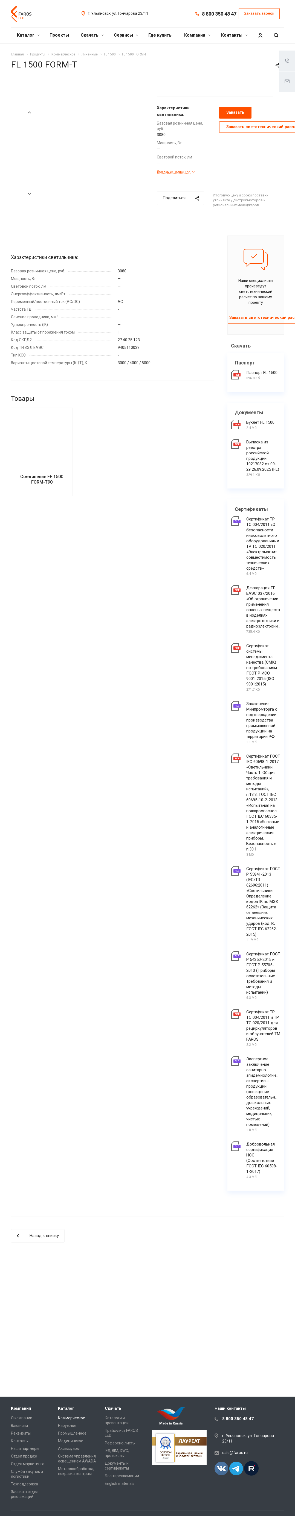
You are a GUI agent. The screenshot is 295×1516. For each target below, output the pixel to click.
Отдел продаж (24, 1456)
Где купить (160, 35)
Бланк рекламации (122, 1476)
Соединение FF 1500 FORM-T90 (41, 513)
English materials (119, 1483)
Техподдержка (24, 1484)
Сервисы (126, 35)
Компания (197, 35)
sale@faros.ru (235, 1452)
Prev (29, 113)
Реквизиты (21, 1433)
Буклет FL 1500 (260, 422)
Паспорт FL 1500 (261, 372)
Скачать (92, 35)
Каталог (28, 35)
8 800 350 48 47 (219, 14)
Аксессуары (69, 1448)
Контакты (234, 35)
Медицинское (70, 1441)
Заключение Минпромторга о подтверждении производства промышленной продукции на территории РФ (261, 720)
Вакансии (19, 1425)
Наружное (67, 1425)
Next (29, 194)
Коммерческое (71, 1418)
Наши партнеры (25, 1448)
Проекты (59, 35)
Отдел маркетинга (27, 1464)
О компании (21, 1418)
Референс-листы (120, 1443)
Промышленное (72, 1433)
